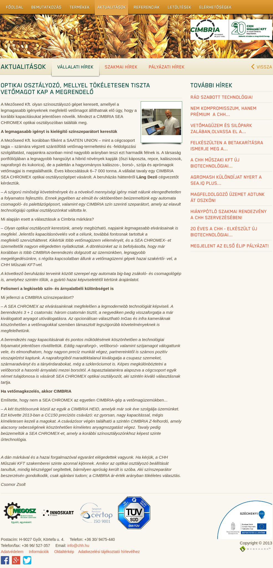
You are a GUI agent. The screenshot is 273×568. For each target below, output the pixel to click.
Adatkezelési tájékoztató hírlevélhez (109, 551)
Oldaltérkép (64, 551)
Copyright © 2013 (256, 543)
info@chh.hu (78, 545)
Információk (39, 551)
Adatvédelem (12, 551)
